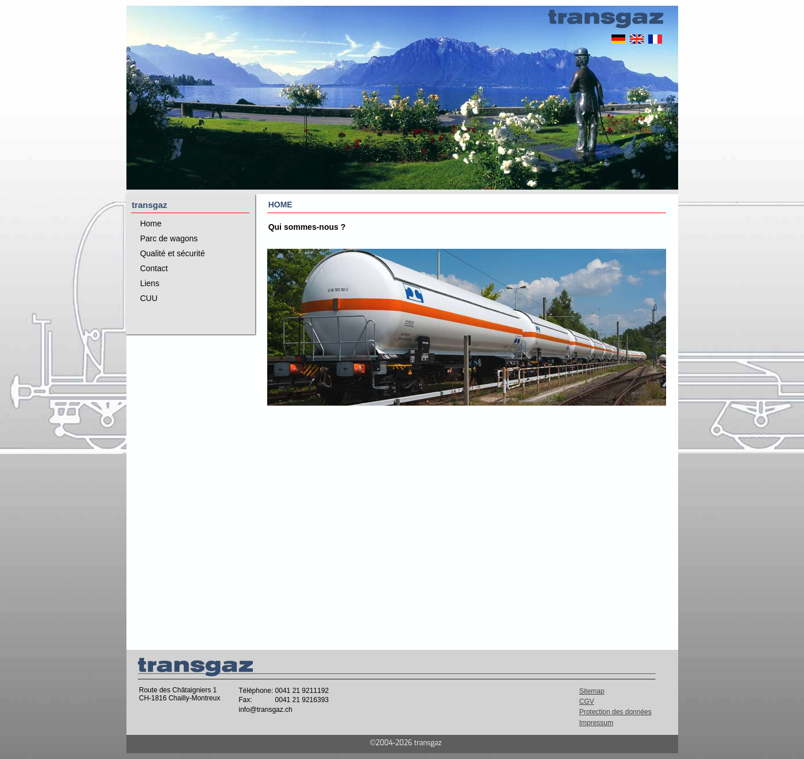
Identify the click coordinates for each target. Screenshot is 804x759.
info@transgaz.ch (265, 710)
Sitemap (592, 691)
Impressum (596, 723)
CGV (586, 702)
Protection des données (615, 712)
